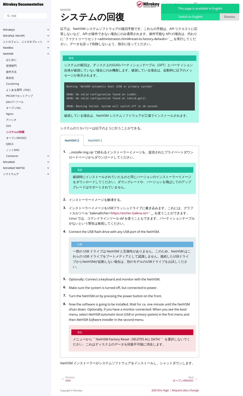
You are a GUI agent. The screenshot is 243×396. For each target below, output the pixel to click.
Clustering (12, 84)
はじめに (11, 59)
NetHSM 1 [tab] (95, 140)
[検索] (25, 16)
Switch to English (190, 17)
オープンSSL (13, 108)
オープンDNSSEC (16, 138)
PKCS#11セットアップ (19, 96)
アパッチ (11, 120)
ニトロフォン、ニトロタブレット (23, 41)
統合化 (10, 78)
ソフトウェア (11, 174)
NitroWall (9, 162)
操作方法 (11, 71)
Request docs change (185, 390)
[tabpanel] (129, 252)
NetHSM (8, 53)
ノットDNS (12, 150)
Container (12, 156)
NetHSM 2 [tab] (72, 140)
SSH (8, 126)
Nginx (9, 114)
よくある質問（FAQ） (19, 90)
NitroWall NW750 (14, 168)
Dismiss (229, 17)
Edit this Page (160, 390)
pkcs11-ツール (15, 102)
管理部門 (11, 65)
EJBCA (9, 144)
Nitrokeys (9, 29)
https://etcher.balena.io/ (129, 213)
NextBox (8, 47)
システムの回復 (15, 132)
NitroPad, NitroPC (14, 35)
